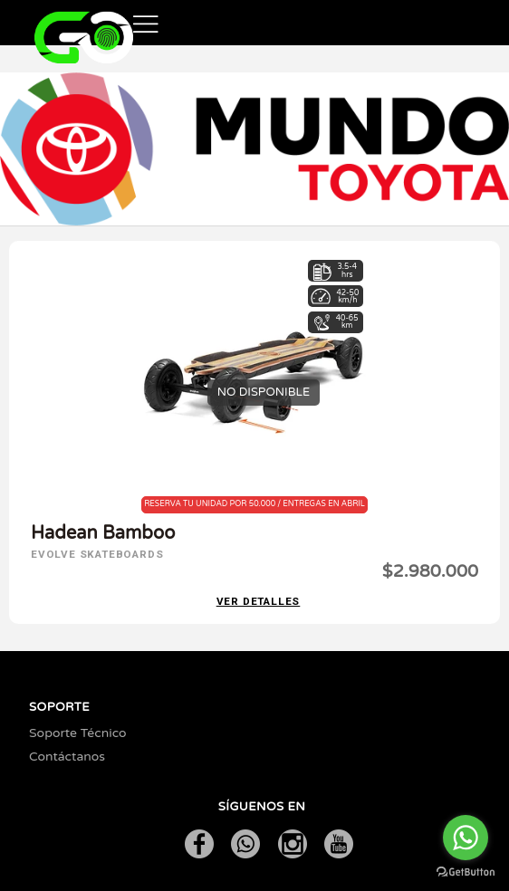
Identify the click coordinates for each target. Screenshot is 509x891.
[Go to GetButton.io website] (466, 872)
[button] (146, 22)
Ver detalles (258, 601)
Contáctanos (67, 756)
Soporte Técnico (78, 733)
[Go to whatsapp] (465, 837)
